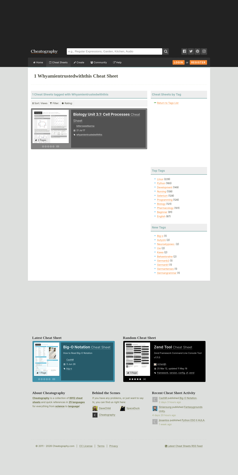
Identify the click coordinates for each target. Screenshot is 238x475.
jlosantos (164, 420)
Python (161, 183)
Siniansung (165, 407)
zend (191, 372)
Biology (161, 203)
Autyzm (161, 240)
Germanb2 (163, 260)
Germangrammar (167, 272)
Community (98, 62)
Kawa (160, 252)
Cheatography (40, 398)
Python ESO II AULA (193, 420)
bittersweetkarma (85, 126)
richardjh (161, 364)
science (60, 406)
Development (164, 187)
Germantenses (165, 268)
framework (162, 372)
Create (79, 62)
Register (198, 62)
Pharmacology (165, 207)
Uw (159, 248)
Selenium (162, 195)
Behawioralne (165, 256)
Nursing (161, 191)
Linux (160, 179)
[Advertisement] (119, 22)
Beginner (162, 212)
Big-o (160, 235)
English (161, 216)
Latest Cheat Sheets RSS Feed (183, 446)
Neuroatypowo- (166, 244)
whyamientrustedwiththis (89, 134)
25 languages (77, 402)
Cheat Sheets (58, 62)
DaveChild (105, 408)
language (73, 406)
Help (117, 62)
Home (38, 62)
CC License (85, 446)
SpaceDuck (133, 408)
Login (178, 62)
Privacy (113, 446)
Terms (100, 446)
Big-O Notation (188, 398)
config (181, 372)
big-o (69, 368)
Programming (165, 199)
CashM (70, 359)
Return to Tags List (167, 102)
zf (187, 372)
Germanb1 (163, 264)
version (173, 372)
